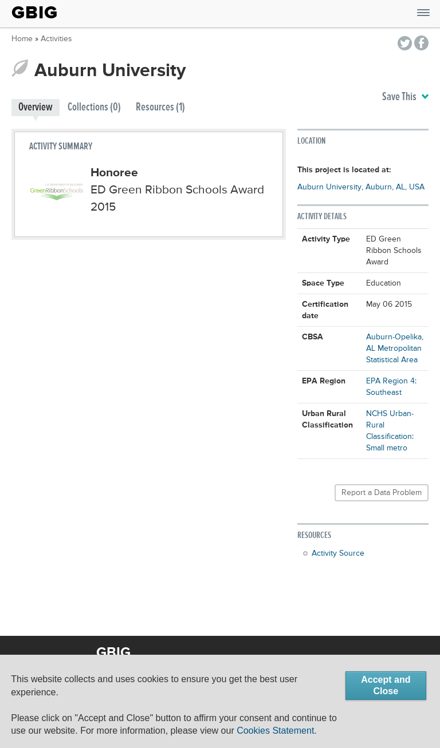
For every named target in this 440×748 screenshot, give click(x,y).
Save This (405, 97)
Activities (56, 39)
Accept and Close (385, 685)
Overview (35, 107)
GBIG (34, 12)
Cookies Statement (275, 730)
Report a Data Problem (381, 493)
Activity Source (338, 553)
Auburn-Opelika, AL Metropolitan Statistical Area (394, 348)
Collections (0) (94, 107)
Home (22, 39)
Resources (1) (160, 107)
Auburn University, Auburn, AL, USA (361, 187)
